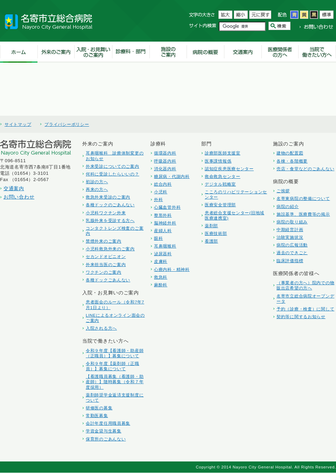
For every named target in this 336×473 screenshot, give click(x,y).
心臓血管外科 (167, 207)
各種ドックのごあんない (110, 204)
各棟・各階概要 (292, 161)
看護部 (211, 241)
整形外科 (163, 215)
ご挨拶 (283, 190)
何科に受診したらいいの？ (112, 174)
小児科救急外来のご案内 (110, 248)
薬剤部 (211, 225)
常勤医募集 (97, 415)
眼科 (158, 238)
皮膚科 (160, 261)
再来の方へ (97, 189)
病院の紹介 (287, 206)
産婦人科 (163, 230)
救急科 (160, 277)
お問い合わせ (19, 197)
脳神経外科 (165, 223)
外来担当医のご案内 (106, 264)
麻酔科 (160, 284)
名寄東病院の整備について (303, 198)
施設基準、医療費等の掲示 (303, 214)
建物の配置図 (289, 153)
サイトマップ (18, 124)
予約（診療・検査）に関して (305, 309)
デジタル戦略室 (220, 184)
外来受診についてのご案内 (112, 166)
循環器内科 (165, 153)
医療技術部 (216, 233)
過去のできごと (292, 252)
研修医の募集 (99, 408)
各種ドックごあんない (108, 280)
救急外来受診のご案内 (108, 197)
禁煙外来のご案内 (103, 241)
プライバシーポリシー (66, 124)
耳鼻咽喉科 (165, 246)
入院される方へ (101, 328)
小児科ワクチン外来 (106, 212)
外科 (158, 199)
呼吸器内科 (165, 161)
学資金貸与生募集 (103, 431)
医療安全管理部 (220, 204)
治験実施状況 (289, 237)
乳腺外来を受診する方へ (110, 220)
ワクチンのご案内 (103, 272)
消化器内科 (165, 168)
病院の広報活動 (292, 245)
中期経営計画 (289, 229)
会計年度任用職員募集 (108, 423)
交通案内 (14, 188)
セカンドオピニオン (106, 256)
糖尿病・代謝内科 (172, 176)
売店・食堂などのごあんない (305, 168)
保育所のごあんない (106, 439)
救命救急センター (222, 176)
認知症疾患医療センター (229, 168)
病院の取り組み (292, 222)
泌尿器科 (163, 253)
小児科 (160, 191)
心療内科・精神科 (172, 269)
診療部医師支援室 (222, 153)
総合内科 (163, 184)
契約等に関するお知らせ (301, 316)
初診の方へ (97, 181)
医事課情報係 (218, 161)
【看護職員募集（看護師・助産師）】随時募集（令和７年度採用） (115, 381)
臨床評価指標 (289, 260)
